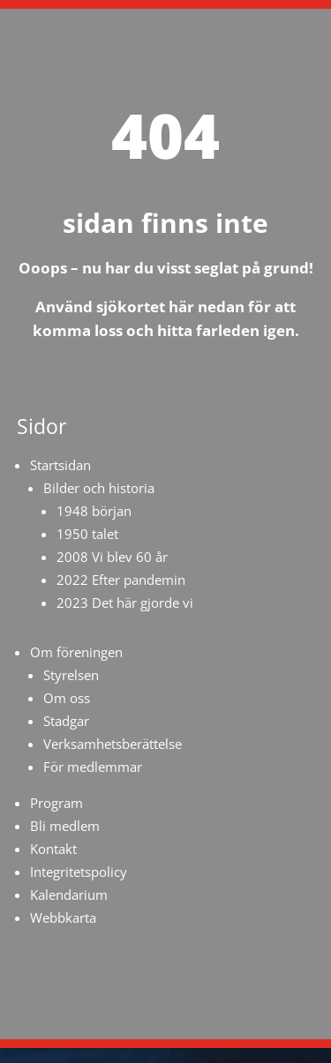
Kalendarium (69, 894)
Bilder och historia (98, 488)
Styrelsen (71, 675)
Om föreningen (76, 652)
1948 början (94, 511)
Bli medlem (65, 826)
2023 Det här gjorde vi (124, 602)
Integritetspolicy (78, 871)
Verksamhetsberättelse (112, 743)
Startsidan (60, 465)
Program (56, 803)
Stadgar (66, 721)
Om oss (66, 698)
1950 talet (87, 534)
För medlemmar (92, 766)
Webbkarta (63, 917)
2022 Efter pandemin (120, 579)
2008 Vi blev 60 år (112, 556)
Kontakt (53, 848)
